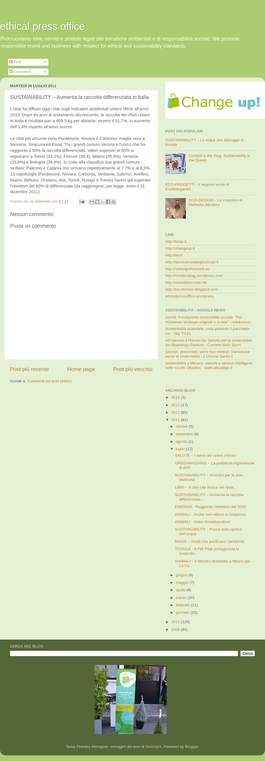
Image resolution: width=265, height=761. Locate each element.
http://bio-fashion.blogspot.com (191, 289)
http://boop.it (175, 241)
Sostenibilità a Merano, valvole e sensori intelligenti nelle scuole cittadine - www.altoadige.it (208, 365)
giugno (182, 575)
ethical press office (42, 26)
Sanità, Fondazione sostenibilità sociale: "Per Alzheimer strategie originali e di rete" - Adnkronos (207, 319)
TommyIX (153, 746)
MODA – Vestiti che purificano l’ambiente (209, 541)
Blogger (191, 746)
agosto (182, 441)
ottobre (182, 426)
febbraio (183, 605)
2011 (176, 420)
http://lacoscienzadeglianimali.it (191, 262)
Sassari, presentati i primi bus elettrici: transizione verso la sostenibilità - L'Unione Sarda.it (207, 354)
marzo (181, 597)
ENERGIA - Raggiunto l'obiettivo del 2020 (210, 507)
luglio (181, 449)
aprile (181, 590)
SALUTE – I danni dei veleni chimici (205, 455)
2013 (176, 405)
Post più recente (29, 369)
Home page (81, 369)
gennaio (183, 612)
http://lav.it (174, 255)
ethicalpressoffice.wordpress (189, 296)
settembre (185, 434)
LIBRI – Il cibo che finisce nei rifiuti (204, 487)
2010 (176, 622)
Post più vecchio (132, 369)
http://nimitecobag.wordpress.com (194, 276)
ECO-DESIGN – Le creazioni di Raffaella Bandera (215, 202)
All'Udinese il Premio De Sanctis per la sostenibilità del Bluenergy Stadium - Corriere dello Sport (208, 342)
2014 (176, 397)
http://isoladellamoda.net (186, 282)
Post (15, 62)
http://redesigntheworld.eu (187, 269)
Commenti (20, 72)
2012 (176, 412)
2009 (176, 629)
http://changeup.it (180, 248)
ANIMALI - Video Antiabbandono (202, 522)
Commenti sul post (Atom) (49, 381)
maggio (182, 582)
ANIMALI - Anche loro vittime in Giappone (210, 514)
